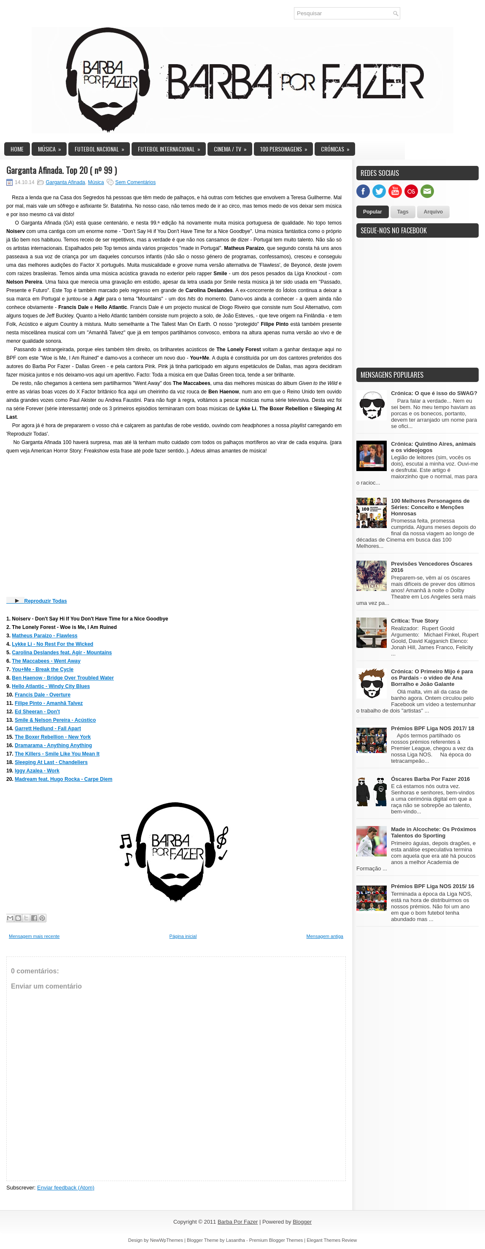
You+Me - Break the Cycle (42, 669)
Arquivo (433, 212)
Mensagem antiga (325, 936)
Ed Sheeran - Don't (37, 712)
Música (52, 147)
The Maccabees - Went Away (46, 661)
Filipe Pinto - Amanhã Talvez (49, 703)
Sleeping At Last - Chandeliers (51, 762)
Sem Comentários (135, 182)
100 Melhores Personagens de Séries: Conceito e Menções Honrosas (430, 507)
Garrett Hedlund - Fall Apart (48, 729)
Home (17, 148)
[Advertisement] (419, 307)
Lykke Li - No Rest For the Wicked (52, 644)
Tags (403, 212)
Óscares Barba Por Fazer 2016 (430, 779)
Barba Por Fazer (238, 1222)
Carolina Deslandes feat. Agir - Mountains (62, 653)
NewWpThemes (166, 1240)
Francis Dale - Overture (42, 695)
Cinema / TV (233, 147)
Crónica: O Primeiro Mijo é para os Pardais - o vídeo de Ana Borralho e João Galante (432, 677)
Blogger (302, 1222)
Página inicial (183, 936)
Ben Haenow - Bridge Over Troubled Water (63, 678)
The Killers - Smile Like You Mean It (57, 754)
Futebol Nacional (102, 147)
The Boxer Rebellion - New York (53, 737)
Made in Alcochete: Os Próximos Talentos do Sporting (433, 832)
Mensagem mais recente (34, 936)
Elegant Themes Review (332, 1240)
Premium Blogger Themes (276, 1240)
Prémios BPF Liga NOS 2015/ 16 (432, 886)
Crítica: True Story (415, 621)
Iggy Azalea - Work (37, 771)
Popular (372, 212)
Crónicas (338, 147)
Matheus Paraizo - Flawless (44, 636)
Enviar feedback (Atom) (65, 1187)
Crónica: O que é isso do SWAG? (434, 393)
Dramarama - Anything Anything (53, 745)
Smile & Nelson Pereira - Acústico (55, 720)
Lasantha (235, 1240)
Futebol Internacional (172, 147)
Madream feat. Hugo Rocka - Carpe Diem (63, 779)
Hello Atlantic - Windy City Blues (51, 686)
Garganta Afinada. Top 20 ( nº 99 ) (61, 170)
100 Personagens (286, 147)
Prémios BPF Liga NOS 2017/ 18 (432, 728)
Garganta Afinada (65, 182)
